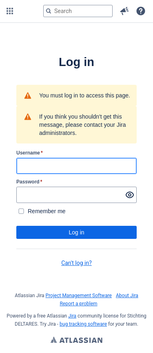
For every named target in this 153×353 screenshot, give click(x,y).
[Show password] (129, 194)
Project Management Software (79, 295)
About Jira (127, 295)
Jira (72, 316)
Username (29, 153)
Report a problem (78, 304)
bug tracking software (83, 324)
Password (29, 182)
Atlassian (76, 341)
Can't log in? (76, 263)
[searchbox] (78, 11)
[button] (10, 11)
